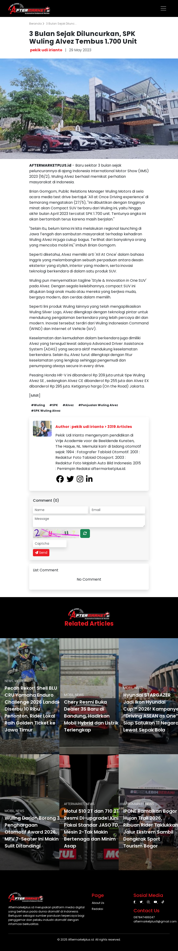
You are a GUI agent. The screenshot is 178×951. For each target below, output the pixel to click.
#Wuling (38, 405)
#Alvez (68, 405)
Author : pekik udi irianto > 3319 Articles (93, 426)
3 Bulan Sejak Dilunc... (61, 24)
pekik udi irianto (46, 50)
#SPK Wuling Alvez (45, 411)
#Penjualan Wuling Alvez (98, 405)
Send (41, 552)
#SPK (53, 405)
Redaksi (97, 909)
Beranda (36, 24)
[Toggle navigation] (163, 8)
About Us (98, 903)
